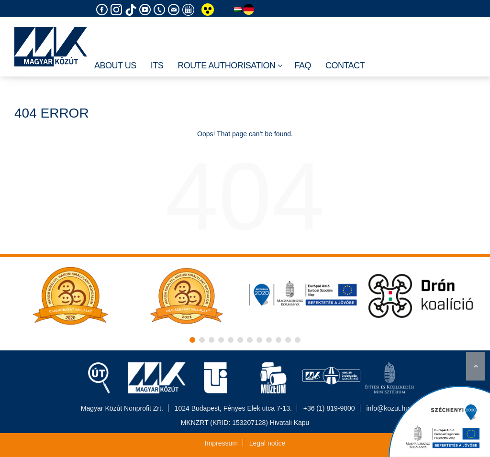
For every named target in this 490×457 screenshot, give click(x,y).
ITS (157, 65)
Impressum (221, 443)
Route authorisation (230, 66)
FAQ (302, 65)
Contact (345, 65)
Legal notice (267, 443)
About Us (115, 65)
